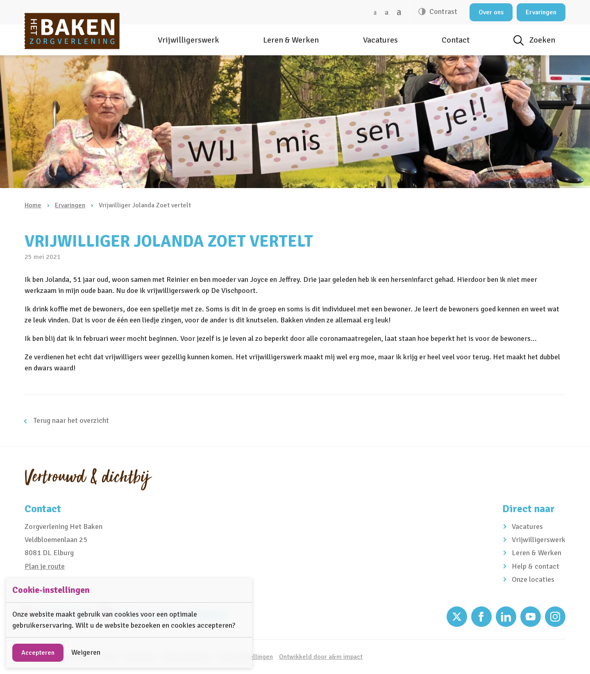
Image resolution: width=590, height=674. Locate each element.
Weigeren (85, 652)
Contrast (442, 11)
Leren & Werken (291, 40)
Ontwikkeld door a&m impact (321, 657)
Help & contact (535, 566)
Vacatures (380, 40)
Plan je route (45, 566)
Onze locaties (533, 579)
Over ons (491, 12)
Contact (456, 40)
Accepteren (37, 653)
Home (33, 205)
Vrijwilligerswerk (188, 40)
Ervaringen (541, 12)
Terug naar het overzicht (70, 420)
